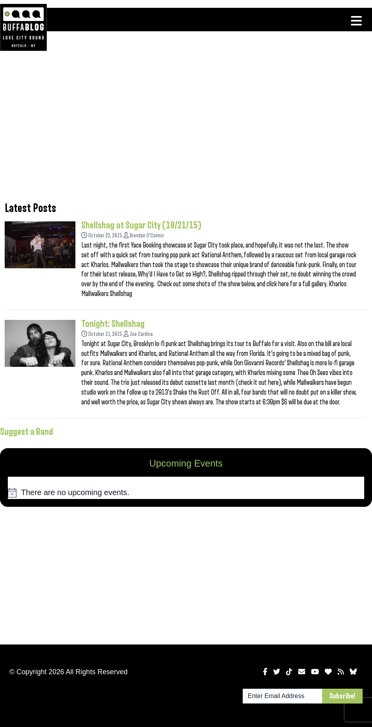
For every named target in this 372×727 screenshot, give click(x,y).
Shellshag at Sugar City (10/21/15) (141, 225)
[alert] (186, 492)
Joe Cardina (141, 334)
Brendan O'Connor (147, 236)
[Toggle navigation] (356, 21)
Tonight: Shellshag (113, 324)
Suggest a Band (26, 432)
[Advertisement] (186, 131)
